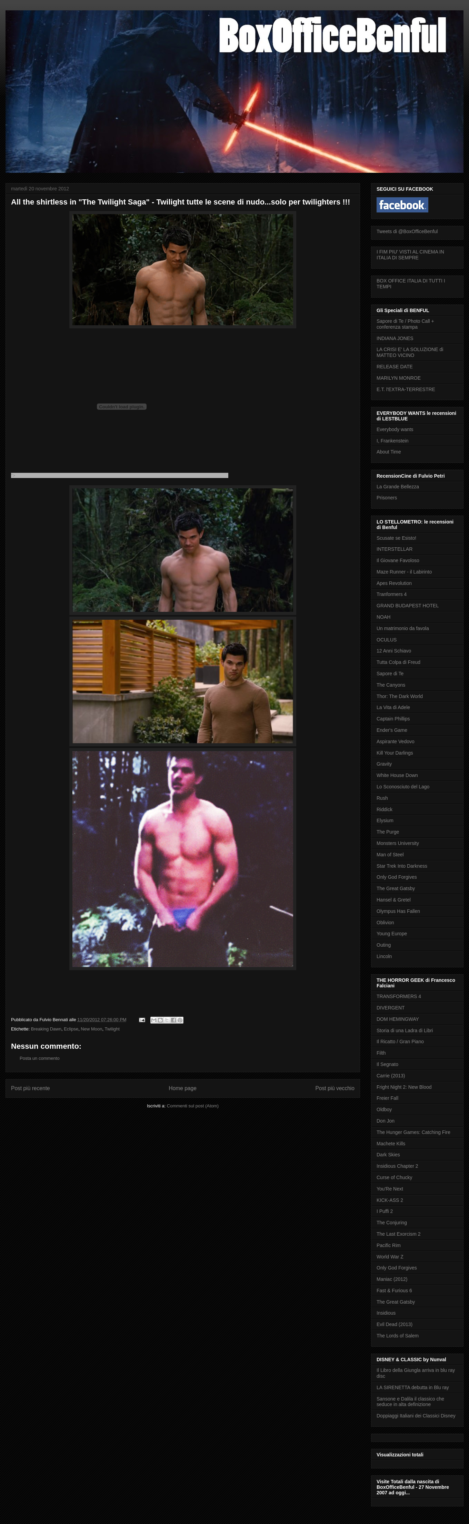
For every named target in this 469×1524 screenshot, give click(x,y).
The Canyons (391, 685)
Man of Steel (390, 854)
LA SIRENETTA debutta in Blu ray (413, 1387)
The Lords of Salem (398, 1335)
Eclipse (71, 1029)
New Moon (91, 1029)
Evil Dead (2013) (394, 1324)
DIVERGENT (391, 1007)
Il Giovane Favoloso (398, 560)
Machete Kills (391, 1143)
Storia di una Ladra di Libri (405, 1030)
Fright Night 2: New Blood (404, 1087)
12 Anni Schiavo (394, 651)
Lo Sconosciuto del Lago (403, 786)
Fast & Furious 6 (394, 1290)
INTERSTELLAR (394, 549)
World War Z (390, 1256)
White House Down (397, 775)
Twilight (112, 1029)
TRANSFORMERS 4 (399, 996)
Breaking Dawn (46, 1029)
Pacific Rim (389, 1245)
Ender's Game (392, 730)
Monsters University (398, 843)
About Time (389, 452)
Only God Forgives (397, 877)
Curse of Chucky (394, 1177)
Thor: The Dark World (400, 696)
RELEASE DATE (395, 366)
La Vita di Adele (393, 707)
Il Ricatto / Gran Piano (400, 1041)
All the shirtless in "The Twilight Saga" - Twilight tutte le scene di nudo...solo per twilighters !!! (180, 202)
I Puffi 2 (385, 1211)
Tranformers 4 (392, 594)
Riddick (384, 809)
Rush (382, 798)
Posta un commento (40, 1058)
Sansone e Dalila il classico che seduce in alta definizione (410, 1401)
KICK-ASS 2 (390, 1200)
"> (119, 475)
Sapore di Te (390, 673)
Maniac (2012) (392, 1279)
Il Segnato (387, 1064)
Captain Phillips (393, 718)
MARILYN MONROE (399, 378)
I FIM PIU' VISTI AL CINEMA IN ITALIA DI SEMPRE (410, 254)
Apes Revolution (394, 583)
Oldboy (384, 1109)
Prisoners (387, 497)
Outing (384, 945)
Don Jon (386, 1121)
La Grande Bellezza (398, 486)
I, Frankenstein (393, 441)
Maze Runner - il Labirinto (404, 572)
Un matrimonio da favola (403, 628)
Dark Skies (388, 1154)
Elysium (385, 820)
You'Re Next (390, 1189)
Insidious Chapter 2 (397, 1166)
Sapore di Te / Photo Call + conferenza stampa (405, 324)
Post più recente (30, 1088)
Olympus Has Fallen (398, 911)
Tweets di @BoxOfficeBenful (407, 231)
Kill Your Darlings (395, 753)
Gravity (384, 764)
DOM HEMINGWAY (398, 1019)
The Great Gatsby (396, 888)
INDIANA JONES (395, 338)
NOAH (383, 617)
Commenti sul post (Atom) (193, 1105)
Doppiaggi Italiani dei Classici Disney (416, 1415)
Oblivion (385, 922)
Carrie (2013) (391, 1075)
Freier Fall (387, 1098)
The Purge (388, 832)
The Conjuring (392, 1222)
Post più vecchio (335, 1088)
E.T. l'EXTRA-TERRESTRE (406, 389)
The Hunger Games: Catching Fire (413, 1132)
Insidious (386, 1313)
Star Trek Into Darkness (402, 866)
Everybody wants (395, 429)
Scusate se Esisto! (396, 538)
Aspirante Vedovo (396, 741)
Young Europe (392, 933)
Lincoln (384, 956)
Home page (183, 1088)
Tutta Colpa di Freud (398, 662)
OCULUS (387, 640)
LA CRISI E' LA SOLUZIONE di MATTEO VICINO (410, 352)
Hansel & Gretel (394, 900)
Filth (381, 1053)
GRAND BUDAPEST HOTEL (408, 605)
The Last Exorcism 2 (399, 1234)
